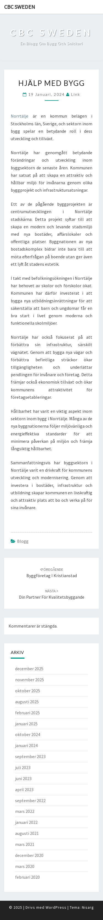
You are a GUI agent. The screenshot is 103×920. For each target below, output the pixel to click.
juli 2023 (22, 767)
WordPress (56, 907)
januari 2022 (26, 822)
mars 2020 (24, 866)
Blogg (23, 541)
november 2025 (29, 679)
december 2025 (29, 668)
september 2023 (30, 756)
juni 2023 (23, 778)
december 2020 (29, 855)
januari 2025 (26, 723)
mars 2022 (24, 811)
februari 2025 (27, 712)
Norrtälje (19, 116)
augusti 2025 (27, 701)
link (75, 94)
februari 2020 (27, 877)
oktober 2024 (27, 734)
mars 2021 (24, 844)
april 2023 (24, 789)
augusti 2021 (27, 833)
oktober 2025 (27, 690)
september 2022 (30, 800)
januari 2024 (26, 745)
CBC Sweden (19, 6)
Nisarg (88, 907)
